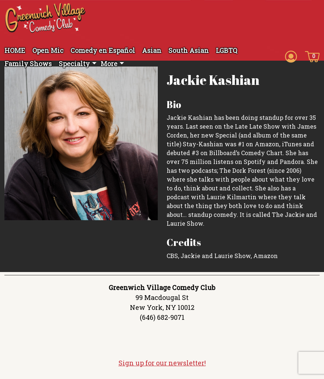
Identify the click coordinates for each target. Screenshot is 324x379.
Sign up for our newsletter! (162, 362)
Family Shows (28, 63)
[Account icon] (291, 56)
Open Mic (47, 50)
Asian (151, 50)
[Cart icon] (312, 56)
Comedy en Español (102, 50)
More (109, 63)
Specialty (74, 63)
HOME (14, 50)
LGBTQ (226, 50)
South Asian (188, 50)
